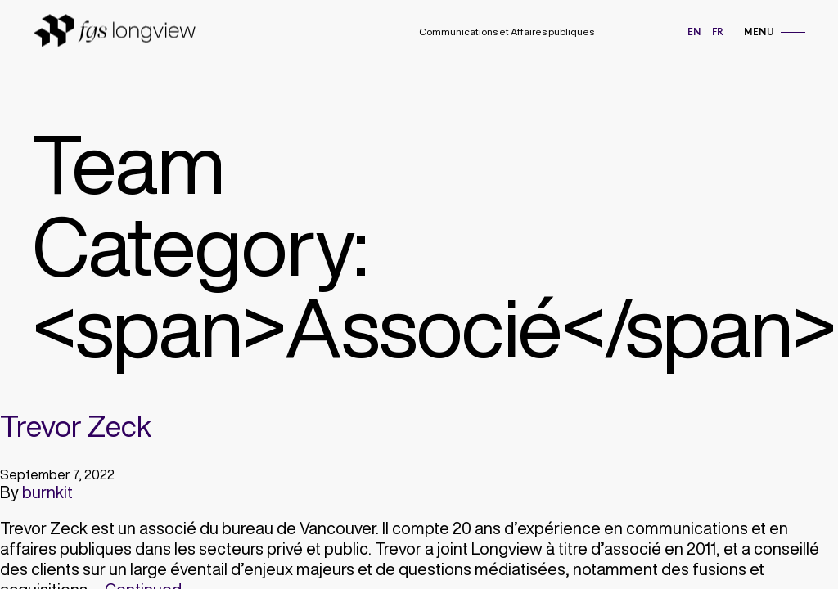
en (694, 31)
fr (717, 31)
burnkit (47, 492)
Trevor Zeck (75, 426)
